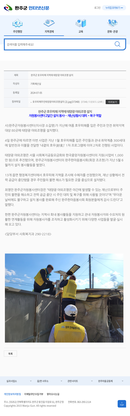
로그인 (97, 7)
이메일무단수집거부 (33, 394)
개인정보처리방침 (12, 394)
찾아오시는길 (53, 394)
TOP (122, 405)
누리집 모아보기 (114, 7)
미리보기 (112, 102)
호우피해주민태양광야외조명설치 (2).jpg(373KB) (68, 101)
